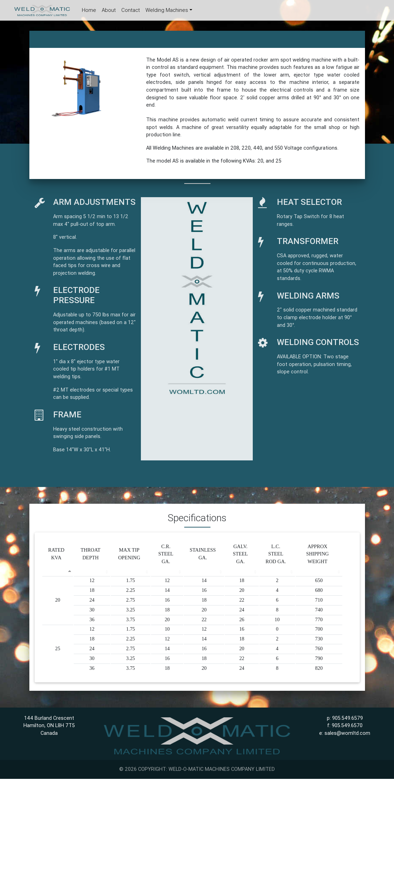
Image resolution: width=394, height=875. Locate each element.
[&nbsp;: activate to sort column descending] (57, 571)
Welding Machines (166, 11)
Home (90, 11)
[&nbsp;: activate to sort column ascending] (92, 571)
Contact (130, 11)
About (109, 11)
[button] (42, 102)
